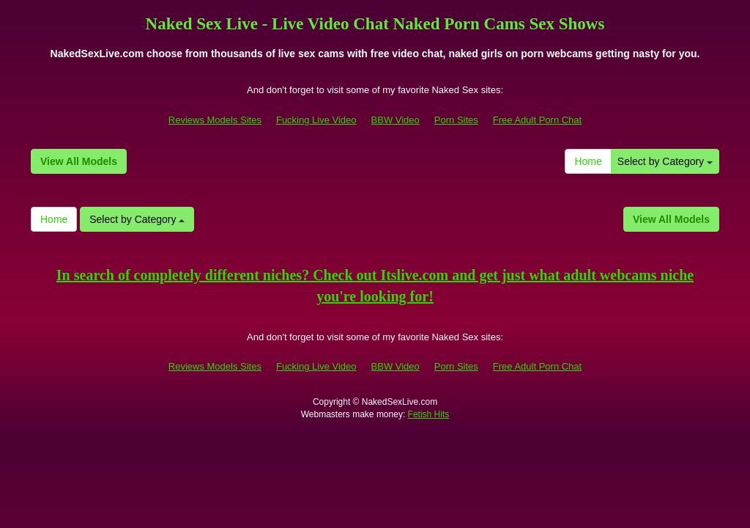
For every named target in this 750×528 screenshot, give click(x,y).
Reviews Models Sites (214, 119)
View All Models (78, 161)
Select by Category (665, 161)
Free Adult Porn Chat (537, 119)
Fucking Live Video (316, 119)
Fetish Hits (429, 414)
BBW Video (395, 119)
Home (587, 161)
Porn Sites (456, 119)
